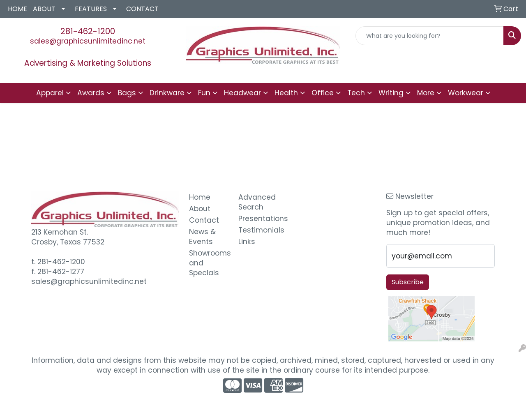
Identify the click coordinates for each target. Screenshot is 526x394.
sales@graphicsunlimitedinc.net (87, 41)
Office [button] (322, 93)
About (199, 209)
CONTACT (142, 9)
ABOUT (44, 9)
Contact (204, 220)
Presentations (258, 218)
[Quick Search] (429, 35)
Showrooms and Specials (208, 263)
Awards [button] (90, 93)
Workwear (465, 93)
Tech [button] (356, 93)
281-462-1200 (87, 31)
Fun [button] (204, 93)
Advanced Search (257, 202)
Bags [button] (127, 93)
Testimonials (258, 230)
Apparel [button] (50, 93)
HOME (17, 9)
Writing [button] (391, 93)
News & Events (202, 237)
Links (246, 242)
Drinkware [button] (167, 93)
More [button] (425, 93)
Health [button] (286, 93)
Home (199, 197)
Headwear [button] (242, 93)
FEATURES (91, 9)
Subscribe (408, 282)
